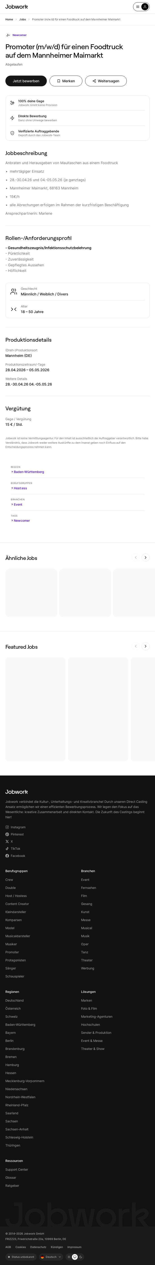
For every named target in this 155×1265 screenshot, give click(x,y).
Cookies (20, 1247)
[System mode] (75, 1257)
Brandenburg (15, 1049)
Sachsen (11, 1121)
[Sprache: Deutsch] (51, 1257)
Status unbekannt (21, 1257)
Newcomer (20, 520)
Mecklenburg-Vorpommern (24, 1081)
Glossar (10, 1177)
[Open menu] (141, 6)
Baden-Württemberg (27, 472)
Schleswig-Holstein (19, 1137)
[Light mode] (69, 1257)
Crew (9, 879)
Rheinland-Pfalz (16, 1105)
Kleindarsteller (15, 912)
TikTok (12, 848)
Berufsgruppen (16, 871)
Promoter (12, 952)
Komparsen (13, 920)
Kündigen (57, 1247)
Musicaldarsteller (17, 936)
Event (16, 504)
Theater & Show (92, 1049)
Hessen (10, 1073)
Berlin (9, 1041)
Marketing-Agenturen (96, 1016)
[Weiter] (146, 557)
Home (9, 19)
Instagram (15, 827)
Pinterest (14, 834)
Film (84, 896)
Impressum (74, 1247)
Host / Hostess (16, 896)
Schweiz (11, 1016)
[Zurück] (136, 557)
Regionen (12, 992)
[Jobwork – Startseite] (16, 7)
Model (9, 928)
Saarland (11, 1113)
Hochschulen (90, 1024)
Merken (66, 81)
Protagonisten (15, 960)
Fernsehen (88, 888)
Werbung (87, 968)
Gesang (86, 904)
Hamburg (12, 1065)
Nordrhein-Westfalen (20, 1097)
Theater (87, 960)
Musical (86, 928)
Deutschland (14, 1000)
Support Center (16, 1169)
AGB (8, 1247)
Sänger (10, 968)
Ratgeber (12, 1185)
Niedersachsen (16, 1089)
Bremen (11, 1057)
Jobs (22, 19)
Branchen (88, 871)
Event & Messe (92, 1041)
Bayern (10, 1032)
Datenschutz (38, 1247)
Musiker (11, 944)
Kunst (85, 912)
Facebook (15, 856)
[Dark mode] (81, 1257)
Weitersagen (106, 81)
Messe (85, 920)
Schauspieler (14, 976)
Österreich (13, 1008)
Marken (86, 1000)
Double (10, 888)
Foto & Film (89, 1008)
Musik (85, 936)
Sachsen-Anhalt (16, 1129)
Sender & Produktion (96, 1032)
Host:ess (19, 488)
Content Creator (17, 904)
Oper (84, 944)
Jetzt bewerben (26, 81)
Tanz (84, 952)
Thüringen (12, 1145)
